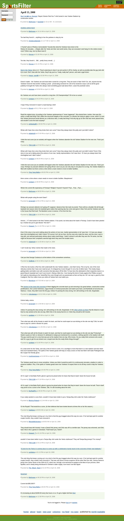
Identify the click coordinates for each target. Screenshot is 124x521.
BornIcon (32, 281)
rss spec (75, 512)
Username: (4, 11)
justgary (32, 99)
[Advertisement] (103, 27)
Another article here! (28, 28)
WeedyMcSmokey (35, 422)
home (100, 5)
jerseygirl (32, 201)
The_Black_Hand (35, 468)
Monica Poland (34, 400)
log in (68, 503)
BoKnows (32, 22)
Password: (4, 15)
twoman (31, 89)
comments (107, 5)
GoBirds (32, 261)
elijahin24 (32, 133)
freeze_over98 (34, 75)
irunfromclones (34, 356)
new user (116, 6)
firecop (31, 54)
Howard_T (32, 226)
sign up (10, 19)
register (74, 503)
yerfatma (32, 452)
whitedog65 (33, 124)
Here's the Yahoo (26, 70)
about (100, 6)
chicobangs (33, 294)
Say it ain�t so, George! (29, 16)
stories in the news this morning (34, 287)
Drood (31, 108)
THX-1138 (32, 145)
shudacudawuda (34, 41)
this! (74, 493)
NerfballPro (33, 391)
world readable (98, 512)
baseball (40, 22)
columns (116, 5)
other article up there (81, 310)
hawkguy (32, 410)
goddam (32, 315)
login (105, 6)
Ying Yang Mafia (34, 172)
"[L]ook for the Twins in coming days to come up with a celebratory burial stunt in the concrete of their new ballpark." (61, 449)
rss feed (65, 512)
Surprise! (24, 474)
